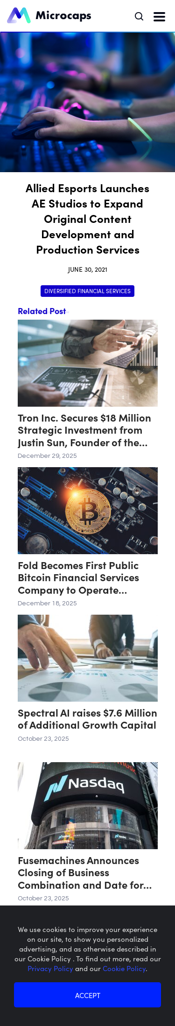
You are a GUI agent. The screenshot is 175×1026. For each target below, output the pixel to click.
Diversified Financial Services (87, 291)
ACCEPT (87, 995)
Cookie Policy (124, 968)
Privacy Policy (51, 968)
